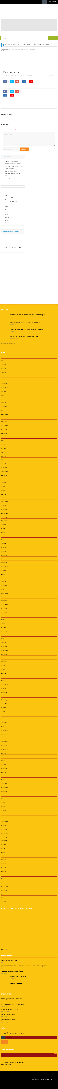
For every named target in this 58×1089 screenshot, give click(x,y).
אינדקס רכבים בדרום (11, 201)
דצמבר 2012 (4, 829)
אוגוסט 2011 (4, 890)
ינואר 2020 (3, 505)
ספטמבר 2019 (4, 520)
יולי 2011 (3, 894)
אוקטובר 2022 (4, 383)
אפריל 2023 (4, 361)
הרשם (4, 1042)
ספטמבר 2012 (4, 840)
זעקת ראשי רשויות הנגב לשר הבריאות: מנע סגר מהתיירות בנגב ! (27, 315)
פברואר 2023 (4, 368)
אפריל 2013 (4, 814)
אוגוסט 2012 (4, 844)
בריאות (6, 220)
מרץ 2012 (3, 863)
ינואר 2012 (3, 871)
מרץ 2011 (3, 901)
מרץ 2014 (3, 772)
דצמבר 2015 (4, 692)
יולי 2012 (3, 848)
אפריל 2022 (4, 406)
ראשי (6, 190)
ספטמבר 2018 (4, 566)
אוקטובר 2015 (4, 700)
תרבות (6, 209)
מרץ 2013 (3, 818)
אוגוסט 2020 (4, 482)
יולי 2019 (3, 528)
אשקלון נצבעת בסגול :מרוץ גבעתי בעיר (12, 971)
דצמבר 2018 (4, 555)
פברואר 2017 (4, 639)
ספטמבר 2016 (4, 658)
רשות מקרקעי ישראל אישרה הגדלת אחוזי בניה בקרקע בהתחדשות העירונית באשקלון (26, 44)
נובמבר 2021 (4, 425)
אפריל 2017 (4, 631)
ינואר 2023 (3, 372)
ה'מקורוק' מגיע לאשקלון (8, 1020)
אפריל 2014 (4, 768)
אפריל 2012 (4, 859)
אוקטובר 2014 (4, 745)
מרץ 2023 (3, 364)
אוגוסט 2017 (4, 616)
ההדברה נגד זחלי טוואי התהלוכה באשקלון (12, 1004)
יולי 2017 (3, 619)
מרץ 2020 (3, 498)
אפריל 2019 (4, 539)
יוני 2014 (3, 760)
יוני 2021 (3, 444)
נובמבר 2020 (4, 471)
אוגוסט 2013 (4, 799)
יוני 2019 (3, 532)
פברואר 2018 (4, 593)
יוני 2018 (3, 578)
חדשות (6, 193)
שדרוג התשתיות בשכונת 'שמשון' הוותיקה (12, 999)
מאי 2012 (3, 856)
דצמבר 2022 (4, 376)
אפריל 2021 (4, 452)
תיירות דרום (6, 75)
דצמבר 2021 (4, 421)
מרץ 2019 (3, 543)
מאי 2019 (3, 536)
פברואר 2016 (4, 684)
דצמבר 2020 (4, 467)
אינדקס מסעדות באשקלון (11, 223)
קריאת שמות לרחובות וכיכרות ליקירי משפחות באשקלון (25, 322)
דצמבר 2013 (4, 783)
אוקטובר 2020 (4, 475)
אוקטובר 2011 (4, 882)
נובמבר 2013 (4, 787)
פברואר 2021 (4, 460)
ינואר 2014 (3, 779)
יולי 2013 (3, 802)
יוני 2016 (3, 669)
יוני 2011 (3, 898)
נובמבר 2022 (4, 380)
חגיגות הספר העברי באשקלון (18, 976)
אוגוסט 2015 (4, 707)
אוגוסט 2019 (4, 524)
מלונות (6, 214)
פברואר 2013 (4, 821)
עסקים (6, 204)
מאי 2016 (3, 673)
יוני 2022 (3, 399)
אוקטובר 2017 (4, 608)
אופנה (6, 212)
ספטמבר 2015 (4, 703)
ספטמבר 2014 (4, 749)
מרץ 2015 (3, 726)
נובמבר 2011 (4, 878)
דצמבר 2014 (4, 738)
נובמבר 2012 (4, 833)
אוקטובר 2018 (4, 562)
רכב (6, 199)
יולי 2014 (3, 757)
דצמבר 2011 (4, 875)
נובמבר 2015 (4, 696)
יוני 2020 (3, 490)
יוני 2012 (3, 852)
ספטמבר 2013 (4, 795)
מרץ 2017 (3, 635)
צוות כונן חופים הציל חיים (8, 1014)
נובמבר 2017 (4, 604)
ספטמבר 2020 (4, 479)
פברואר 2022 (4, 414)
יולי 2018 (3, 574)
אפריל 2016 (4, 677)
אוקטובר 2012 (4, 837)
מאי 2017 (3, 627)
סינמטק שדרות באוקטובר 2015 (9, 1009)
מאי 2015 (3, 719)
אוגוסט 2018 (4, 570)
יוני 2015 (3, 715)
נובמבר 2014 (4, 741)
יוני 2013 (3, 806)
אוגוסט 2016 (4, 661)
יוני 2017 (3, 623)
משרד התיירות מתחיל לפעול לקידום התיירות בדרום (24, 336)
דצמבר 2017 (4, 600)
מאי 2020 (3, 494)
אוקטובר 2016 (4, 654)
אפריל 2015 (4, 722)
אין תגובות (30, 75)
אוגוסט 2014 (4, 753)
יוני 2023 (3, 357)
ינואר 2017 (3, 642)
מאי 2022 (3, 402)
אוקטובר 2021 (4, 429)
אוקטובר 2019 (4, 517)
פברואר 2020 (4, 501)
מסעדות (7, 217)
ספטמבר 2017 (4, 612)
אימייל (47, 75)
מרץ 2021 (3, 456)
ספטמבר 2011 (4, 886)
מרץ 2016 (3, 680)
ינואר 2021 (3, 463)
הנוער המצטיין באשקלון (16, 983)
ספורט (6, 206)
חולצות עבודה (6, 1065)
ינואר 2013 (3, 825)
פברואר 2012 (4, 867)
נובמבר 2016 (4, 650)
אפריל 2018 (4, 585)
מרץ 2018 (3, 589)
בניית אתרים (43, 1079)
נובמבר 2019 (4, 513)
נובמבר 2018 (4, 559)
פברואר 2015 (4, 730)
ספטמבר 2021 (4, 433)
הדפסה (52, 75)
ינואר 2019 (3, 551)
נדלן (6, 195)
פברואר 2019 (4, 547)
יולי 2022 (3, 395)
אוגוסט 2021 (4, 437)
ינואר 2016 (3, 688)
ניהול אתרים (50, 1079)
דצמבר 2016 (4, 646)
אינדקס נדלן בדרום (11, 197)
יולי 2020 (3, 486)
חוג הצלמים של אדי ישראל (11, 182)
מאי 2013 (3, 810)
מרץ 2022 (3, 410)
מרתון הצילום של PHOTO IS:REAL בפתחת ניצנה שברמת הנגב (12, 173)
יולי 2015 (3, 711)
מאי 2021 (3, 448)
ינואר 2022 (3, 418)
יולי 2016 (3, 665)
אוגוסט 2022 (4, 391)
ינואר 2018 (3, 597)
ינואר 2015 (3, 734)
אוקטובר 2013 (4, 791)
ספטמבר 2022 (4, 387)
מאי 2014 (3, 764)
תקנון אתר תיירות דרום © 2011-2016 (13, 1062)
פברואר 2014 (4, 776)
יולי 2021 (3, 440)
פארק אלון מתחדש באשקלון (9, 960)
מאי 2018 (3, 581)
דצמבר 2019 (4, 509)
